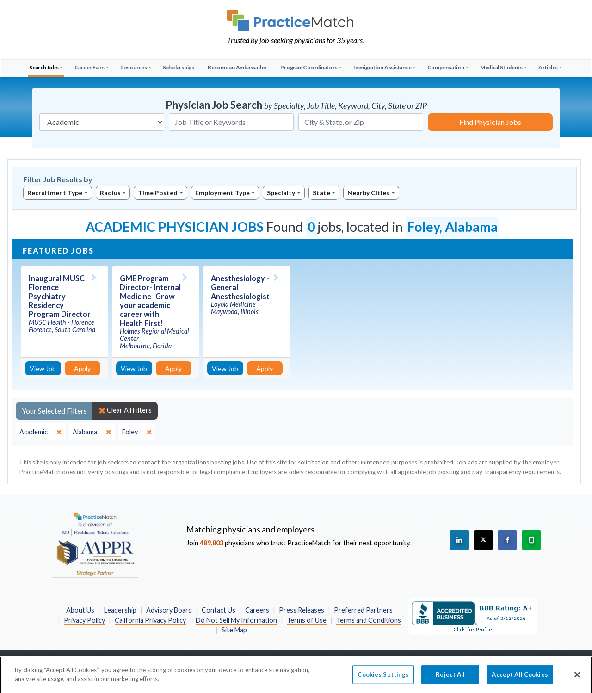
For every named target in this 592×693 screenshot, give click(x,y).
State (321, 193)
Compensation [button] (445, 67)
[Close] (577, 678)
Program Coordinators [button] (308, 67)
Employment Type (222, 193)
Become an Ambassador (237, 67)
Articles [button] (548, 67)
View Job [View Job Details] (43, 368)
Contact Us (218, 610)
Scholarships (178, 67)
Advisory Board (169, 610)
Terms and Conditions (368, 620)
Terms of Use (307, 620)
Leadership (120, 610)
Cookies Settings (383, 677)
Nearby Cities (368, 193)
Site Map (234, 630)
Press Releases (301, 610)
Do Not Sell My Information (236, 620)
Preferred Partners (363, 610)
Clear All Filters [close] (125, 410)
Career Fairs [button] (89, 67)
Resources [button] (133, 67)
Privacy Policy (84, 620)
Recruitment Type (54, 193)
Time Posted (158, 193)
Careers (257, 610)
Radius (110, 193)
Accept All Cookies (520, 677)
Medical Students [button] (501, 67)
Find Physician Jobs (490, 122)
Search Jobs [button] (43, 67)
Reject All (450, 677)
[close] (40, 432)
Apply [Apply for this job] (82, 368)
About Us (80, 610)
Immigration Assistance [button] (382, 67)
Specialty (281, 193)
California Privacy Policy (150, 620)
